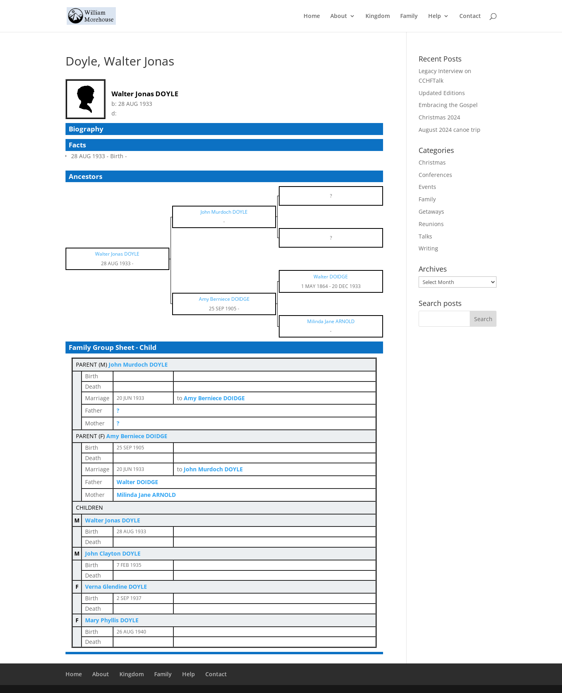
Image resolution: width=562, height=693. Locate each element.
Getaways (431, 211)
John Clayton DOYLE (113, 553)
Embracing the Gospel (448, 105)
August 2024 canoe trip (450, 129)
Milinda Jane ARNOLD (146, 494)
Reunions (431, 224)
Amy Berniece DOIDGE (136, 436)
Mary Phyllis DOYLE (112, 620)
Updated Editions (442, 93)
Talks (425, 236)
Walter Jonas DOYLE (112, 520)
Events (427, 187)
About (338, 16)
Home (312, 16)
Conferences (435, 175)
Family (409, 16)
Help (434, 16)
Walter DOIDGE (137, 482)
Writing (428, 248)
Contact (470, 16)
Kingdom (377, 16)
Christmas (432, 162)
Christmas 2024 (439, 117)
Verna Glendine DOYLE (116, 586)
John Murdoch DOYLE (138, 364)
